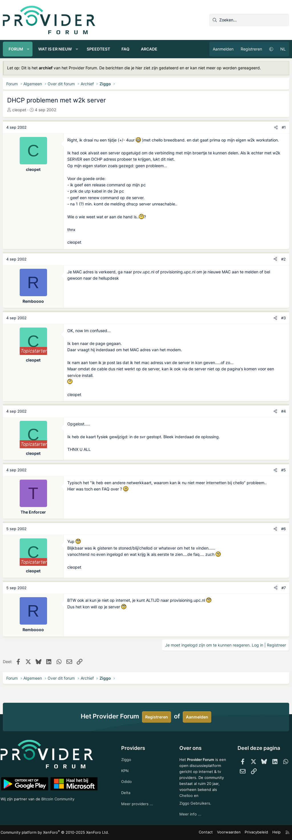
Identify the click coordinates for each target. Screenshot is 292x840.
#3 (283, 318)
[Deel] (276, 127)
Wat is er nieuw (55, 49)
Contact (208, 833)
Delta (127, 784)
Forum (16, 49)
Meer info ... (189, 813)
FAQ (125, 49)
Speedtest (98, 49)
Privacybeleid (254, 833)
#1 (284, 127)
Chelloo (185, 794)
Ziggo (127, 749)
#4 (283, 411)
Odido (127, 772)
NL (283, 49)
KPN (126, 761)
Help (273, 833)
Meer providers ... (138, 795)
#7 (283, 587)
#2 (283, 259)
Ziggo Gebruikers (195, 802)
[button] (28, 49)
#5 (283, 470)
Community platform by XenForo (53, 833)
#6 (283, 528)
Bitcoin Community (64, 790)
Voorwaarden (229, 833)
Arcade (149, 49)
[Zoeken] (249, 20)
